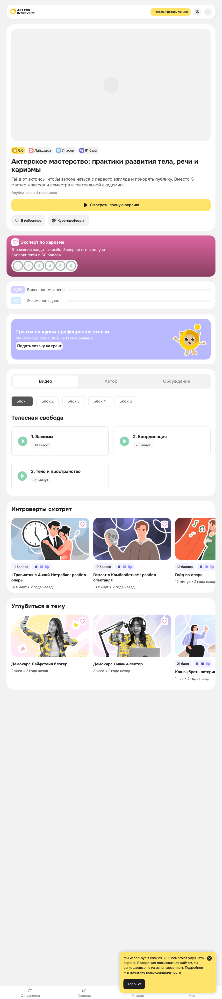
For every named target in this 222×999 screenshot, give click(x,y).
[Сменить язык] (197, 12)
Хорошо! (134, 984)
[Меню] (208, 12)
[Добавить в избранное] (15, 242)
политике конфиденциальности (155, 972)
